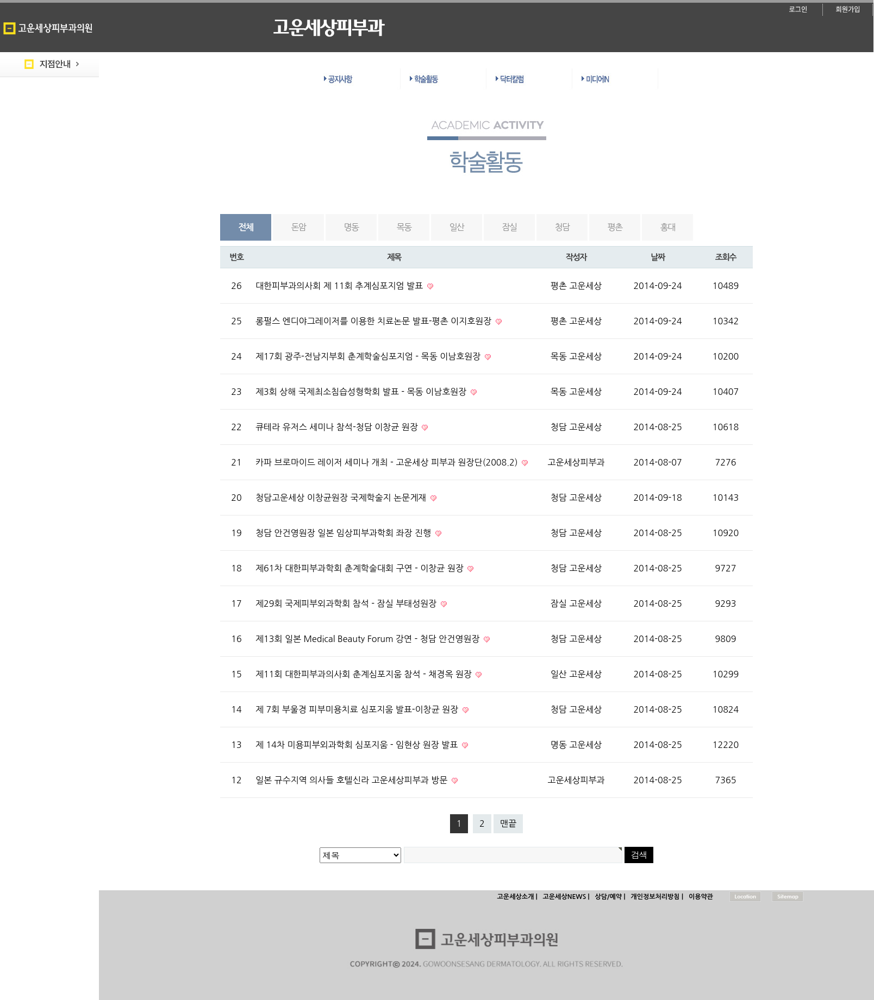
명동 (351, 227)
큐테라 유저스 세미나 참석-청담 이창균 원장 (337, 427)
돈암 (298, 227)
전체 (246, 227)
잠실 (509, 227)
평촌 (615, 227)
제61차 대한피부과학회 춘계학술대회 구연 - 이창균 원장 (360, 568)
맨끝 (508, 823)
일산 (457, 227)
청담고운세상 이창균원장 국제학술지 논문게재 (342, 497)
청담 (562, 227)
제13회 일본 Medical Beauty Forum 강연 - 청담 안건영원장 (368, 638)
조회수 (725, 257)
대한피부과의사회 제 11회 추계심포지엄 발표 (340, 285)
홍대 (667, 227)
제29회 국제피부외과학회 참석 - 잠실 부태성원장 (347, 603)
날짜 (658, 257)
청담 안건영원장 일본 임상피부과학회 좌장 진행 (344, 533)
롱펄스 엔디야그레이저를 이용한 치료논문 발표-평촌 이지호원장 (374, 321)
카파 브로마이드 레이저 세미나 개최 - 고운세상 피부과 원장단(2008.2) (387, 462)
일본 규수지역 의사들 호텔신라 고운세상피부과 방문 (352, 780)
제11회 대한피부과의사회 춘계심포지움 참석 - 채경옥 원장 (364, 674)
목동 (404, 227)
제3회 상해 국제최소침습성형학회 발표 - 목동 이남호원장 (362, 391)
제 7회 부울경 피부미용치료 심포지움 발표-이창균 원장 (358, 709)
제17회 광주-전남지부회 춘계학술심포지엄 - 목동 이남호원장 (369, 356)
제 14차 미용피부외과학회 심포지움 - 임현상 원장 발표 (357, 744)
